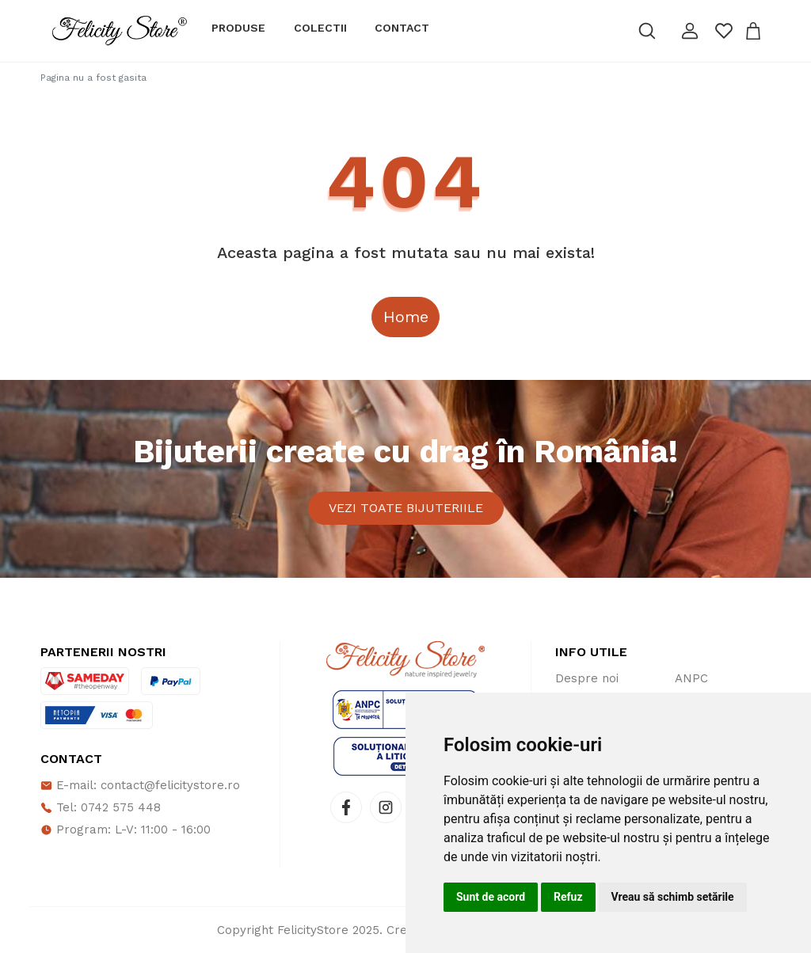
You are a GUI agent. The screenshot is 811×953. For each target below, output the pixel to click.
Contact (402, 27)
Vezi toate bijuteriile (406, 507)
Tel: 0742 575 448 (100, 807)
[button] (690, 31)
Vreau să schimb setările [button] (672, 896)
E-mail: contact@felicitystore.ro (140, 785)
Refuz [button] (568, 896)
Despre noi (587, 678)
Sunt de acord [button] (490, 896)
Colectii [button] (320, 27)
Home (405, 316)
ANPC (691, 678)
